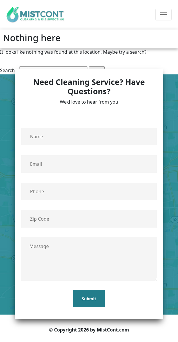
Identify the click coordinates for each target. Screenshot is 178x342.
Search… (9, 70)
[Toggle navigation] (163, 14)
